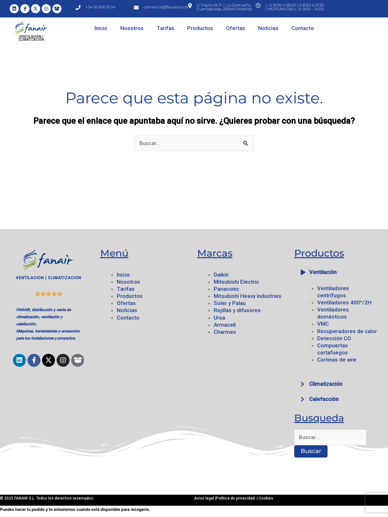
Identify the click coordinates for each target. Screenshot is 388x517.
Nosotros (132, 28)
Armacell (225, 325)
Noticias (268, 28)
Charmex (225, 332)
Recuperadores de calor (347, 331)
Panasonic (226, 289)
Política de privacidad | (237, 498)
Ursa (219, 317)
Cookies (266, 498)
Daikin (221, 274)
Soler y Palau (230, 303)
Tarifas (165, 28)
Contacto (302, 28)
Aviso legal (204, 498)
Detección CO (334, 338)
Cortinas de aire (336, 359)
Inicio (100, 28)
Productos (200, 28)
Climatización (325, 384)
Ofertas (235, 28)
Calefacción (324, 399)
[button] (339, 272)
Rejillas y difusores (237, 310)
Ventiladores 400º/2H (344, 302)
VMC (323, 324)
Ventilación (323, 272)
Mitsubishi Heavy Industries (247, 296)
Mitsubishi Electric (236, 282)
